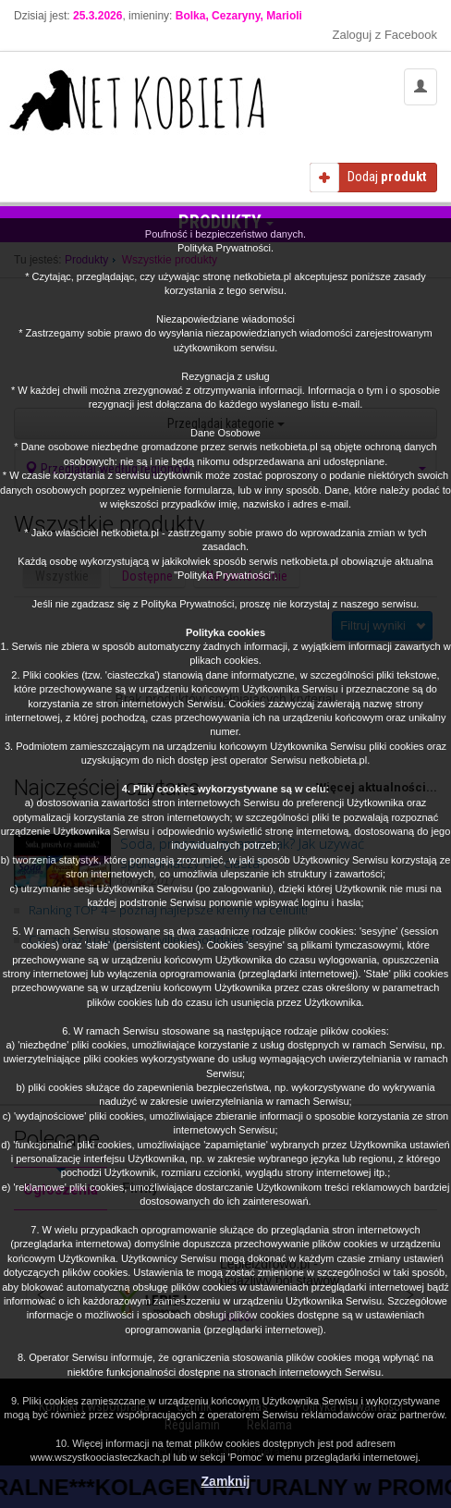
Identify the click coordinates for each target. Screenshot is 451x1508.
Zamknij (225, 1481)
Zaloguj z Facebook (385, 35)
